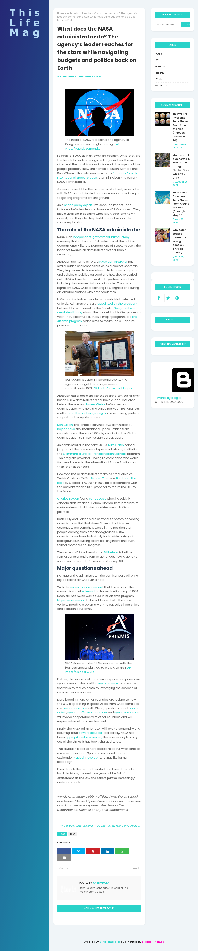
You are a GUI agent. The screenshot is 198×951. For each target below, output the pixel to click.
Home (60, 13)
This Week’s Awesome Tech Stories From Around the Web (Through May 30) (181, 204)
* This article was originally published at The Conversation (99, 826)
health (160, 72)
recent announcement (86, 587)
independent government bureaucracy (101, 237)
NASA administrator (113, 262)
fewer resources (91, 733)
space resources (126, 712)
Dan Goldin (65, 425)
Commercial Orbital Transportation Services (94, 454)
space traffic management (87, 712)
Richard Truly (100, 478)
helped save (66, 429)
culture (160, 66)
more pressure (108, 683)
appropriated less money (84, 737)
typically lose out (86, 757)
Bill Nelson (111, 552)
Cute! (159, 53)
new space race (75, 708)
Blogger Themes (153, 942)
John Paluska (68, 76)
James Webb (95, 404)
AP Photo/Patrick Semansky (92, 146)
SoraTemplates (109, 942)
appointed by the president (117, 304)
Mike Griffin (116, 445)
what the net (164, 85)
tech (69, 13)
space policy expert (78, 205)
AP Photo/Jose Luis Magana (113, 388)
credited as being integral (87, 413)
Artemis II (88, 591)
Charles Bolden (68, 498)
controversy (97, 498)
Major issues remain (71, 600)
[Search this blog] (168, 24)
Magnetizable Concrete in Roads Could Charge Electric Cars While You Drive (181, 166)
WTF (158, 60)
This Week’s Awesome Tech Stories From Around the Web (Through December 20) (181, 127)
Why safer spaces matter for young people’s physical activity (179, 241)
